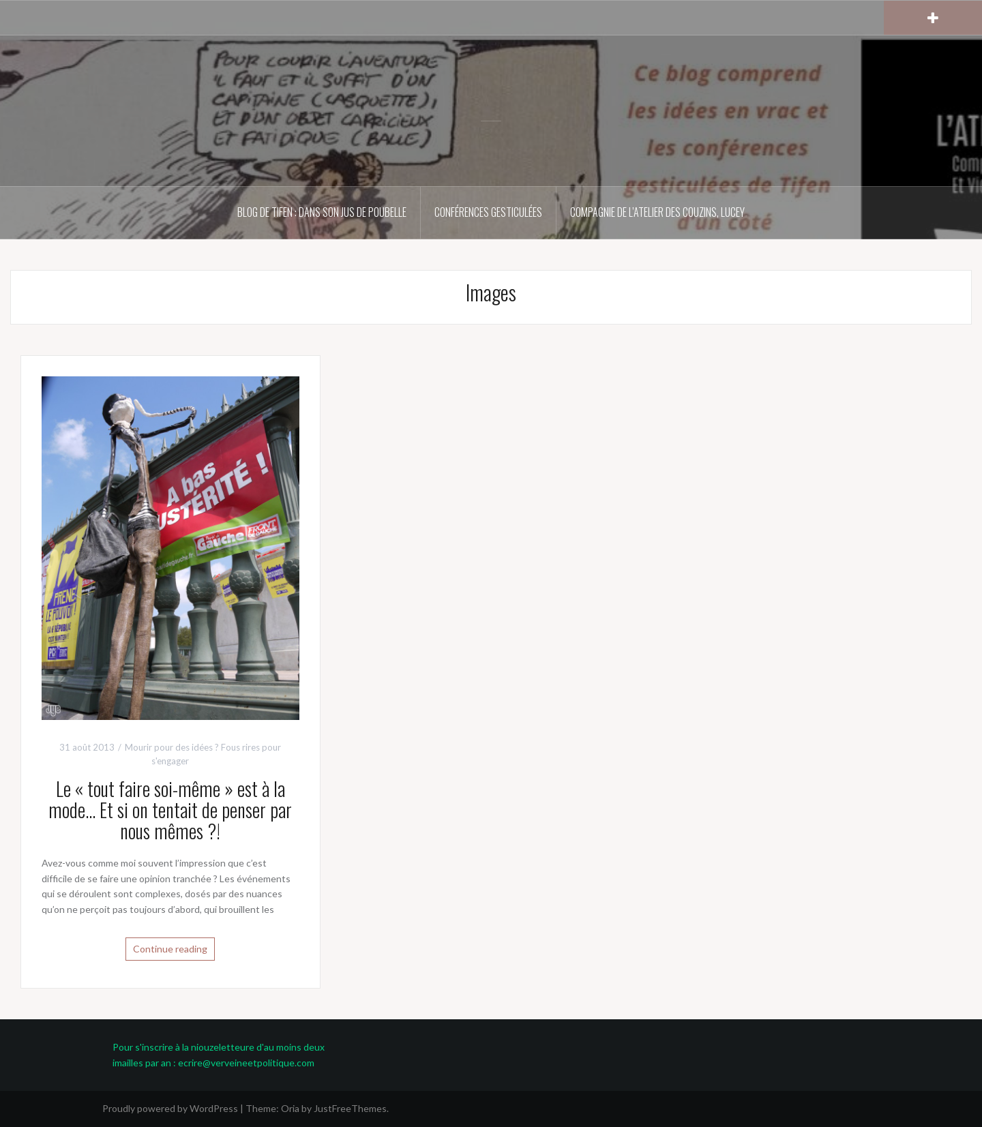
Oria (290, 1108)
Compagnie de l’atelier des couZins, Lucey (657, 212)
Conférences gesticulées (488, 212)
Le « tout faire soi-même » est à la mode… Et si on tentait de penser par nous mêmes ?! (170, 810)
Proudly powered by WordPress (170, 1108)
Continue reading (170, 949)
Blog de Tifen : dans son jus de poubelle (321, 212)
